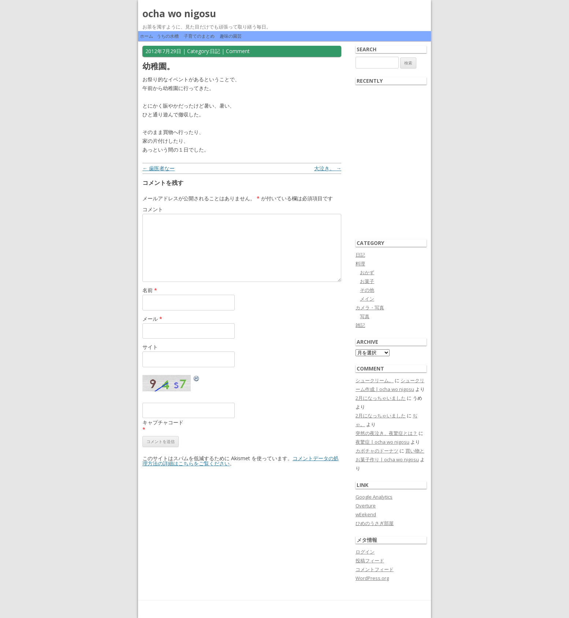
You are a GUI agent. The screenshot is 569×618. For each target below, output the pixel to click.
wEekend (366, 514)
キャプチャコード (162, 422)
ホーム (146, 36)
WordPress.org (372, 578)
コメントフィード (375, 569)
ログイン (365, 551)
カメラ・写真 (370, 307)
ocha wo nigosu (179, 13)
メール (152, 318)
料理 (360, 263)
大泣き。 (327, 168)
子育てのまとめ (199, 36)
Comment (238, 51)
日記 (215, 51)
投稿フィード (370, 560)
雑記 (360, 325)
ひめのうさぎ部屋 (375, 523)
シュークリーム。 (375, 380)
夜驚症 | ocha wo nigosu (382, 442)
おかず (367, 272)
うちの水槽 (168, 36)
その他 (367, 290)
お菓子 (367, 281)
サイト (150, 346)
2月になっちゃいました (381, 398)
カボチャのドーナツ (377, 450)
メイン (367, 298)
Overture (366, 505)
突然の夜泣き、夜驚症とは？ (386, 433)
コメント (152, 209)
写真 (364, 316)
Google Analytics (374, 497)
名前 (149, 290)
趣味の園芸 (231, 36)
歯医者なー (158, 168)
